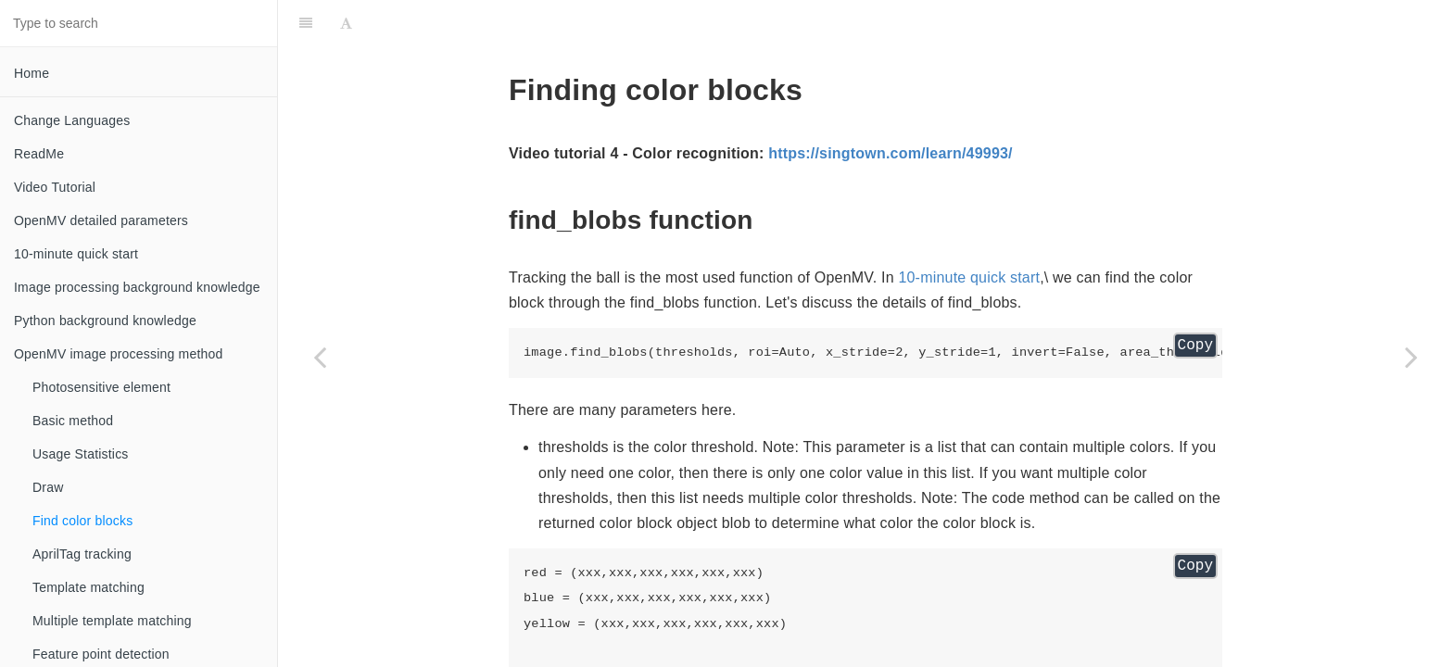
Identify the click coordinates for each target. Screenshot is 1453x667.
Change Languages (72, 120)
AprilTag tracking (82, 554)
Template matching (88, 587)
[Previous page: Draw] (319, 356)
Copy (1195, 345)
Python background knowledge (105, 320)
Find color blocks (82, 520)
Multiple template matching (112, 620)
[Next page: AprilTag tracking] (1411, 356)
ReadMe (39, 153)
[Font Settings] (346, 23)
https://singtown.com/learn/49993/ (890, 153)
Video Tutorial (54, 187)
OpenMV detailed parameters (101, 220)
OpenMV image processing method (118, 353)
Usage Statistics (80, 454)
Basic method (72, 420)
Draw (47, 487)
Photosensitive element (101, 387)
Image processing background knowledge (137, 287)
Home (31, 73)
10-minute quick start (76, 253)
